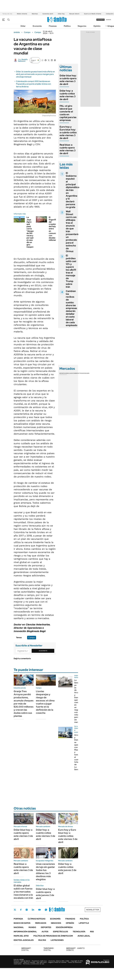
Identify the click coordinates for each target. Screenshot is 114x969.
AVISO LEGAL (84, 936)
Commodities (77, 373)
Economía (37, 26)
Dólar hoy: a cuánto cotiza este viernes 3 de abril (67, 95)
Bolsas (69, 373)
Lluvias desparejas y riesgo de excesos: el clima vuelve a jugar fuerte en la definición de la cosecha (45, 702)
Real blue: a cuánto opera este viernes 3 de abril (67, 149)
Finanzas (53, 26)
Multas (42, 940)
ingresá (108, 19)
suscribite (100, 19)
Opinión (96, 26)
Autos (45, 931)
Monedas (63, 373)
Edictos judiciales (24, 940)
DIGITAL (26, 949)
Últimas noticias (36, 919)
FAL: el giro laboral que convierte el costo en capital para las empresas (68, 113)
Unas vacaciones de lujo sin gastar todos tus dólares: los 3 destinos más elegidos (45, 871)
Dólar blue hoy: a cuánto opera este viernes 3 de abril (68, 80)
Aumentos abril (47, 14)
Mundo (32, 927)
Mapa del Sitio (21, 936)
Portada (18, 919)
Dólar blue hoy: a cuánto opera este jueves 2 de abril (45, 893)
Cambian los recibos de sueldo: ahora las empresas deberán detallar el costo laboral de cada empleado (71, 308)
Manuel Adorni (74, 14)
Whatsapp (46, 910)
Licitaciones (57, 940)
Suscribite (43, 651)
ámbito (17, 32)
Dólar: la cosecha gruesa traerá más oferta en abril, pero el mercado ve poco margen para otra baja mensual (35, 74)
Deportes (46, 927)
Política (67, 26)
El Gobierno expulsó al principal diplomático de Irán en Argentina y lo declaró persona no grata (72, 190)
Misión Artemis (22, 14)
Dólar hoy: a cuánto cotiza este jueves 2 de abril (67, 868)
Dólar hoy (61, 14)
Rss (92, 931)
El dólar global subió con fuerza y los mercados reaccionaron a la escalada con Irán (23, 891)
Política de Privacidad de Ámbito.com (53, 936)
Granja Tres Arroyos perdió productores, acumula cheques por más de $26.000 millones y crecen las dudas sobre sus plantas (23, 704)
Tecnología (79, 931)
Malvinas (35, 14)
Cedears (86, 373)
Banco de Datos (22, 923)
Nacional (19, 927)
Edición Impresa (64, 927)
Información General (25, 931)
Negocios (82, 26)
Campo (27, 32)
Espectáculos (60, 931)
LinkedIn (33, 910)
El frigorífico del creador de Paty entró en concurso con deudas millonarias (54, 228)
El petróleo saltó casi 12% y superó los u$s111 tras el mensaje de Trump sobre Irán (71, 271)
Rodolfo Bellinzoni (23, 60)
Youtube (39, 910)
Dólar (23, 26)
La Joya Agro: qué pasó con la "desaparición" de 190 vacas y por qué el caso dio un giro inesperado (33, 232)
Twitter (15, 910)
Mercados (40, 923)
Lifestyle (84, 923)
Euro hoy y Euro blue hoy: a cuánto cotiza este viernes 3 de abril (68, 132)
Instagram (27, 910)
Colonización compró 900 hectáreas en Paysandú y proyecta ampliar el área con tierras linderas (33, 84)
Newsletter (92, 910)
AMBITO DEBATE (75, 949)
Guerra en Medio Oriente (92, 14)
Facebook (20, 910)
